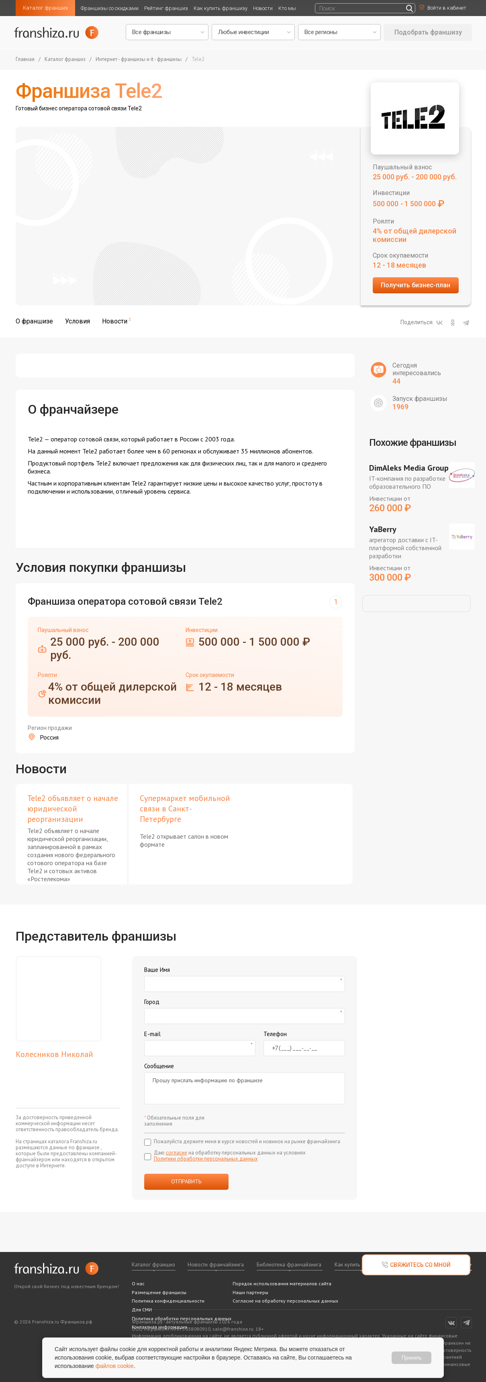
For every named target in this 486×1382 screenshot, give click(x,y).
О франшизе (34, 321)
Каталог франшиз (45, 8)
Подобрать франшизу (428, 32)
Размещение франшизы (159, 1292)
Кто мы (287, 8)
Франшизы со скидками (110, 8)
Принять (411, 1357)
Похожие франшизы (412, 442)
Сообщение (159, 1066)
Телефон (275, 1034)
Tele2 (198, 60)
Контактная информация (159, 1327)
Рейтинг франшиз (166, 8)
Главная (25, 60)
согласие (176, 1152)
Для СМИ (142, 1310)
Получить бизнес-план (415, 285)
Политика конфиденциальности (168, 1301)
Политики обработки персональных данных (206, 1158)
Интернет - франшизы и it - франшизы (139, 60)
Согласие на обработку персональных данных (285, 1301)
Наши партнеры (250, 1292)
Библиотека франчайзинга (289, 1264)
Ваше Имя (157, 969)
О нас (138, 1283)
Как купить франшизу (220, 8)
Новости (263, 8)
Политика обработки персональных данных (181, 1318)
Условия (77, 321)
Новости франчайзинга (216, 1264)
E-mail (152, 1034)
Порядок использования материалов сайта (282, 1283)
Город (151, 1002)
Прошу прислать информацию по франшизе (244, 1088)
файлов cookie (115, 1366)
